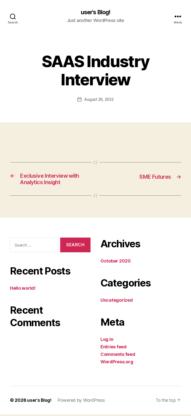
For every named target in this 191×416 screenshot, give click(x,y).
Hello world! (23, 289)
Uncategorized (116, 301)
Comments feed (117, 356)
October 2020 (115, 262)
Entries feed (113, 348)
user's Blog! (95, 12)
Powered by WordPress (82, 402)
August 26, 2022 (99, 99)
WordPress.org (116, 363)
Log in (106, 341)
